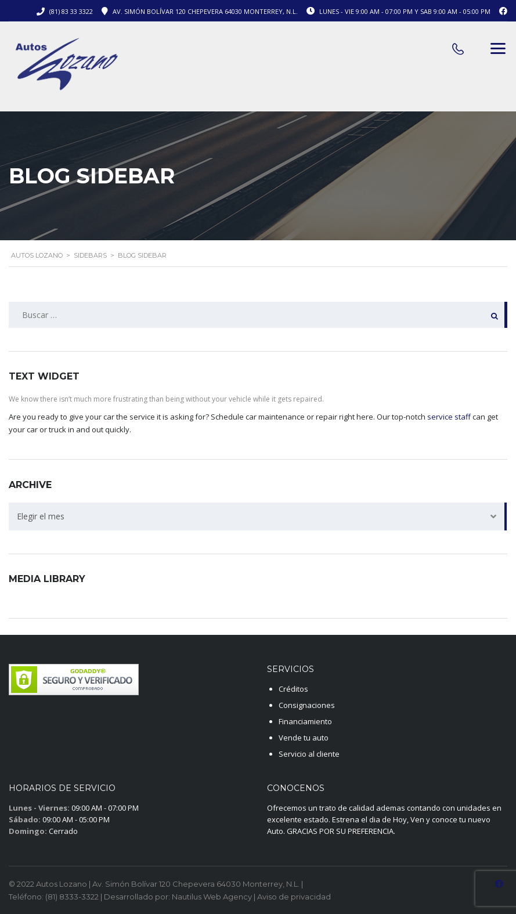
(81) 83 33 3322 (71, 11)
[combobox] (258, 516)
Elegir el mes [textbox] (40, 516)
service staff (449, 416)
